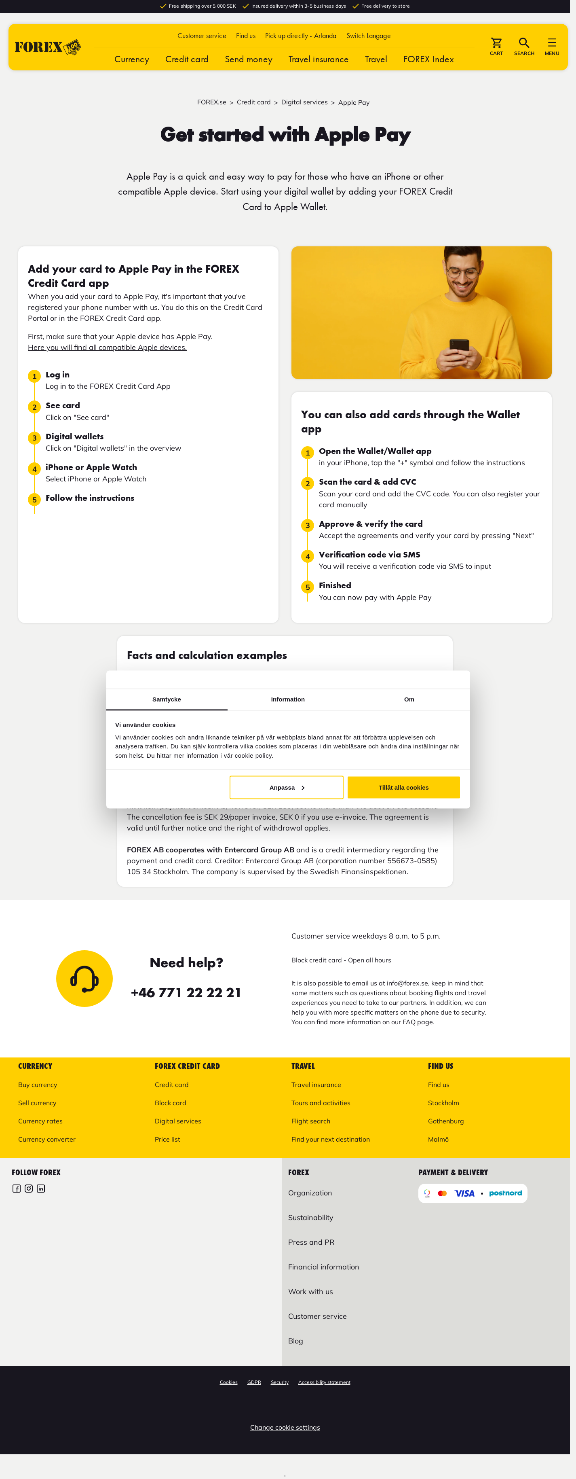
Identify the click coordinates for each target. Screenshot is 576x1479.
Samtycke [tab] (166, 699)
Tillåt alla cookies (404, 787)
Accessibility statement (324, 1382)
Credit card (187, 61)
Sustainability (310, 1217)
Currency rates (40, 1121)
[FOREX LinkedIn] (41, 1189)
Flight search (310, 1121)
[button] (368, 37)
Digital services (304, 102)
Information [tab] (288, 699)
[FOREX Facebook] (16, 1189)
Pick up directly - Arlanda (301, 37)
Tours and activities (320, 1103)
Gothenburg (446, 1121)
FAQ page (418, 1022)
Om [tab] (409, 699)
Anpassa (287, 787)
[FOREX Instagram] (29, 1189)
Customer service (201, 37)
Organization (310, 1192)
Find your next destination (330, 1139)
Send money (248, 61)
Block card (170, 1103)
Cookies (229, 1382)
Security (280, 1382)
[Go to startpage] (48, 49)
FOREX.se (211, 102)
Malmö (438, 1139)
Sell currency (37, 1103)
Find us (245, 37)
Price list (167, 1139)
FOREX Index (428, 61)
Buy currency (37, 1085)
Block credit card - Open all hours (341, 960)
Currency (131, 61)
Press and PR (311, 1242)
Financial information (323, 1266)
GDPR (254, 1382)
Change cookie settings (285, 1427)
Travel (376, 61)
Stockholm (443, 1103)
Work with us (310, 1291)
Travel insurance (319, 61)
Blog (295, 1341)
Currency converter (47, 1139)
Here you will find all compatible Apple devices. (107, 347)
